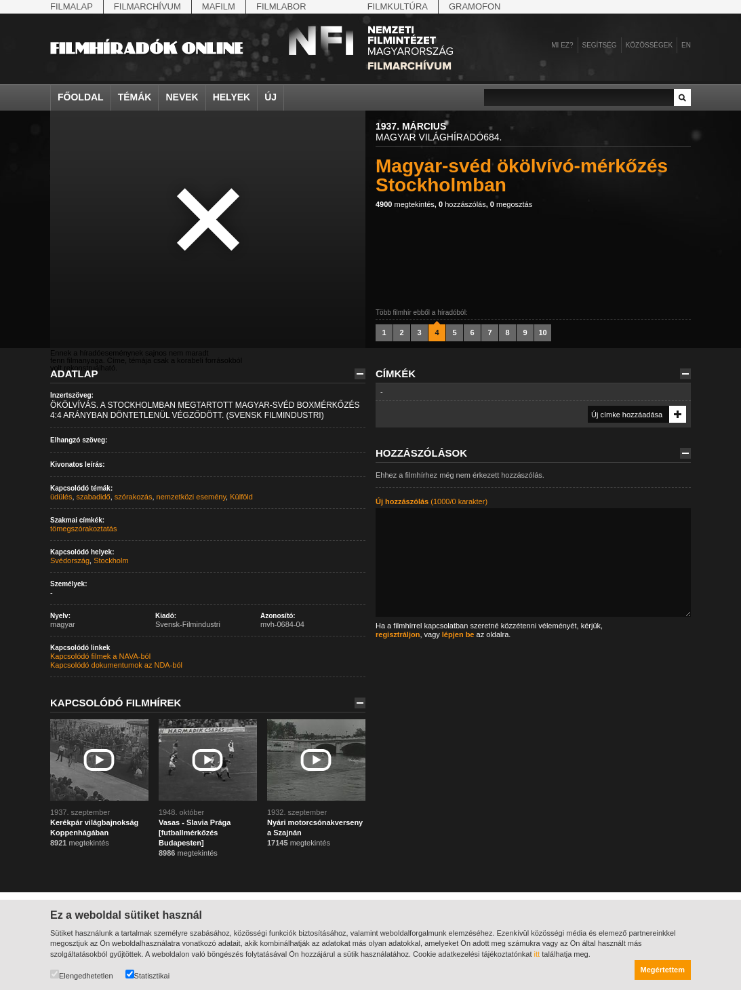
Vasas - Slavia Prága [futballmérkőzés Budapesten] (195, 832)
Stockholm (111, 560)
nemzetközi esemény (191, 497)
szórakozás (134, 497)
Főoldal (81, 97)
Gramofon (475, 6)
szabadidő (94, 497)
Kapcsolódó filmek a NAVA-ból (100, 656)
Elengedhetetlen (81, 975)
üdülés (61, 497)
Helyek (232, 97)
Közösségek (649, 45)
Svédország (69, 560)
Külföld (241, 497)
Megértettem (663, 970)
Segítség (599, 45)
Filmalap (71, 6)
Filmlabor (281, 6)
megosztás (511, 204)
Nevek (181, 97)
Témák (135, 97)
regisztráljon (398, 634)
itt (537, 954)
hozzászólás (462, 204)
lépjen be (458, 634)
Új (270, 97)
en (686, 45)
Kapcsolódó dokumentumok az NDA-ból (116, 665)
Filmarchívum (147, 6)
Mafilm (218, 6)
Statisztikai (147, 975)
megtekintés (405, 204)
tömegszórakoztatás (83, 529)
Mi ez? (562, 45)
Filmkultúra (397, 6)
